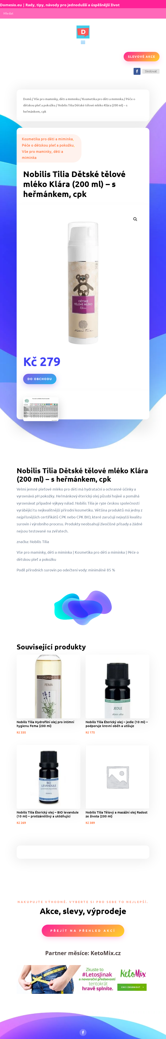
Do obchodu (39, 379)
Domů (27, 99)
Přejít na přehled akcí (83, 930)
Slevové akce (141, 56)
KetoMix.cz (106, 953)
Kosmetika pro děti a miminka (102, 99)
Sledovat (151, 71)
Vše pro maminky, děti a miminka (57, 99)
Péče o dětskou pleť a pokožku (48, 145)
